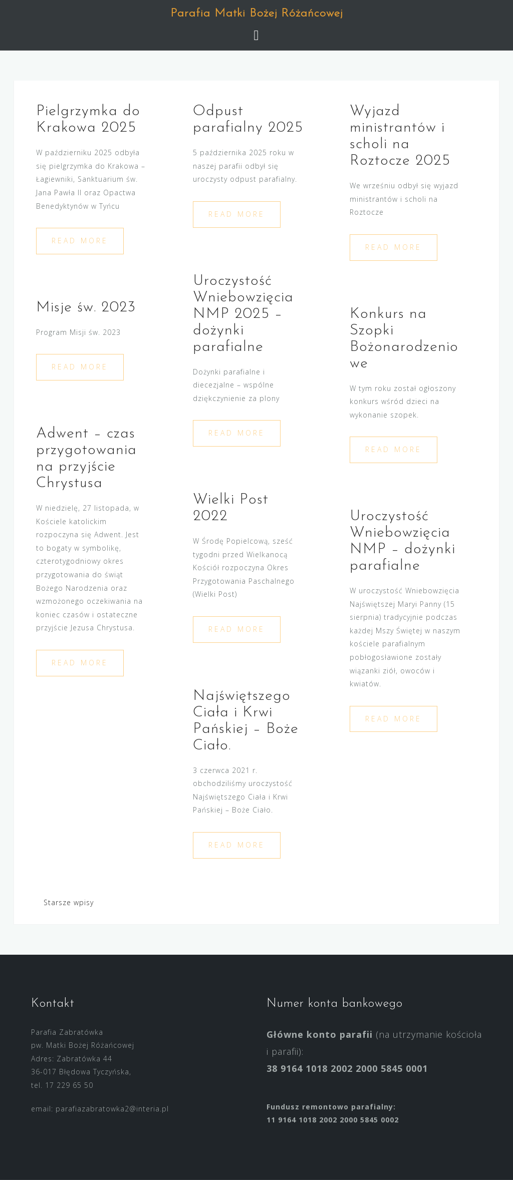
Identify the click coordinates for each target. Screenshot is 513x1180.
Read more (80, 240)
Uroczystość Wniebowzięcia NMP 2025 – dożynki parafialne (243, 314)
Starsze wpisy (69, 902)
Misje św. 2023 (86, 307)
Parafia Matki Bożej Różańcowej (256, 14)
